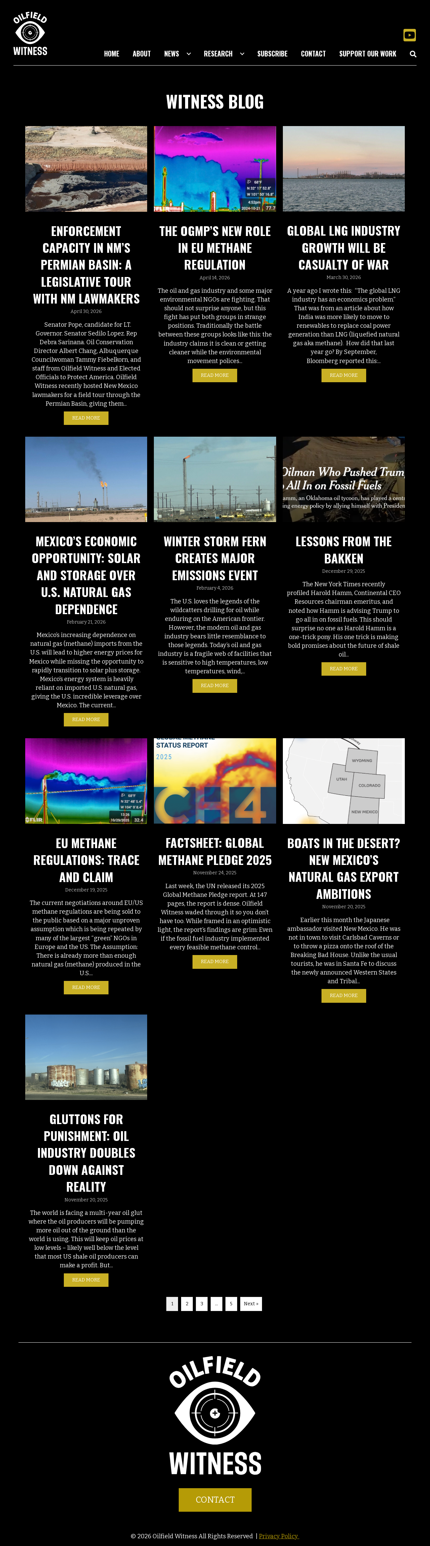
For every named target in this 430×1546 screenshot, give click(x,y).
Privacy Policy (279, 1536)
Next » (251, 1304)
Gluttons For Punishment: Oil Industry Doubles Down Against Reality (86, 1152)
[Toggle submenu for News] (189, 54)
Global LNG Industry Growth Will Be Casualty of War (343, 247)
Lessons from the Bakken (344, 549)
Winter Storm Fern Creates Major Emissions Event (215, 558)
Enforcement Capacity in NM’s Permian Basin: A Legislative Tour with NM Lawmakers (86, 264)
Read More (90, 418)
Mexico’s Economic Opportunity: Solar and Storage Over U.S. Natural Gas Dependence (86, 575)
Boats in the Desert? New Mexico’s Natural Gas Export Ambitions (343, 868)
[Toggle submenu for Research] (242, 54)
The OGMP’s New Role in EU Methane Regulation (215, 247)
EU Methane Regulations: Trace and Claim (86, 859)
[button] (409, 35)
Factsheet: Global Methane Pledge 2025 (215, 850)
